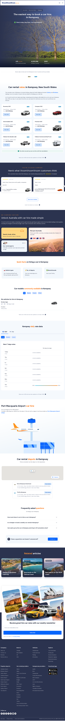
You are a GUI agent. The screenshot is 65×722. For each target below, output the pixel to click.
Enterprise (19, 689)
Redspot (19, 700)
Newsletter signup (52, 660)
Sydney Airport (4, 691)
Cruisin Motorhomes (37, 678)
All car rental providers (22, 706)
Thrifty (18, 704)
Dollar (18, 685)
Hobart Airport (4, 685)
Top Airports (3, 693)
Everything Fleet (20, 693)
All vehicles (35, 660)
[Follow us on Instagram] (4, 716)
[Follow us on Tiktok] (11, 716)
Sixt (17, 702)
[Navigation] (62, 2)
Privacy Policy (16, 639)
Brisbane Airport (4, 674)
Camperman (35, 676)
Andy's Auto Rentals (21, 676)
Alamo (18, 672)
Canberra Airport (4, 678)
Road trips (50, 664)
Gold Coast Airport (5, 683)
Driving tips (51, 655)
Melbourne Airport (5, 687)
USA (18, 660)
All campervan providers (38, 693)
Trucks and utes (36, 655)
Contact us (3, 655)
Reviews (2, 658)
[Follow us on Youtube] (13, 716)
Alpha (18, 674)
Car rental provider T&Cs (22, 708)
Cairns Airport (4, 676)
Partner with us (4, 660)
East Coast (19, 687)
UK (17, 658)
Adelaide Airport (4, 672)
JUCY (34, 683)
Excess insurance (52, 658)
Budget (18, 683)
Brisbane (55, 95)
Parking (34, 658)
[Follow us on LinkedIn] (15, 716)
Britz (34, 674)
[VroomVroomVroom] (10, 2)
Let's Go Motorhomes (38, 685)
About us (3, 653)
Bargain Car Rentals (21, 680)
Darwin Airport (4, 680)
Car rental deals (52, 653)
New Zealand (19, 655)
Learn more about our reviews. (31, 208)
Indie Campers (36, 680)
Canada (18, 653)
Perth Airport (4, 689)
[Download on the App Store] (52, 673)
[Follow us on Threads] (6, 716)
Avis (17, 678)
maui (34, 687)
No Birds (18, 698)
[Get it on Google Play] (52, 676)
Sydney (49, 95)
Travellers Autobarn (37, 691)
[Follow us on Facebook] (2, 716)
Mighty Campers (36, 689)
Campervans (35, 653)
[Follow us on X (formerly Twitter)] (8, 716)
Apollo (34, 672)
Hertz (18, 695)
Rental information (52, 662)
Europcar (19, 691)
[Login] (59, 2)
